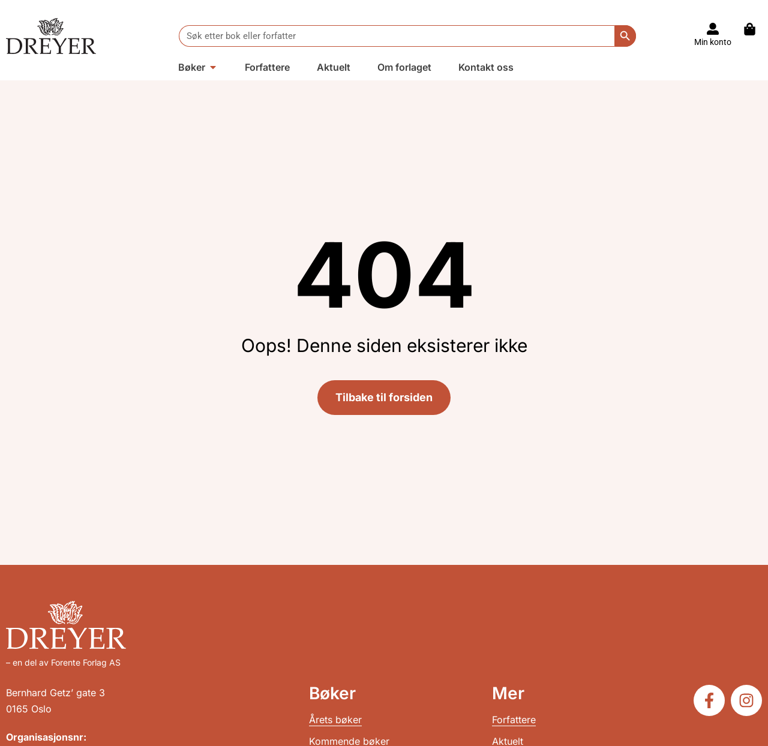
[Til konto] (713, 29)
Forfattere (514, 720)
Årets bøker (335, 720)
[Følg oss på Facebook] (709, 700)
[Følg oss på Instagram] (746, 700)
